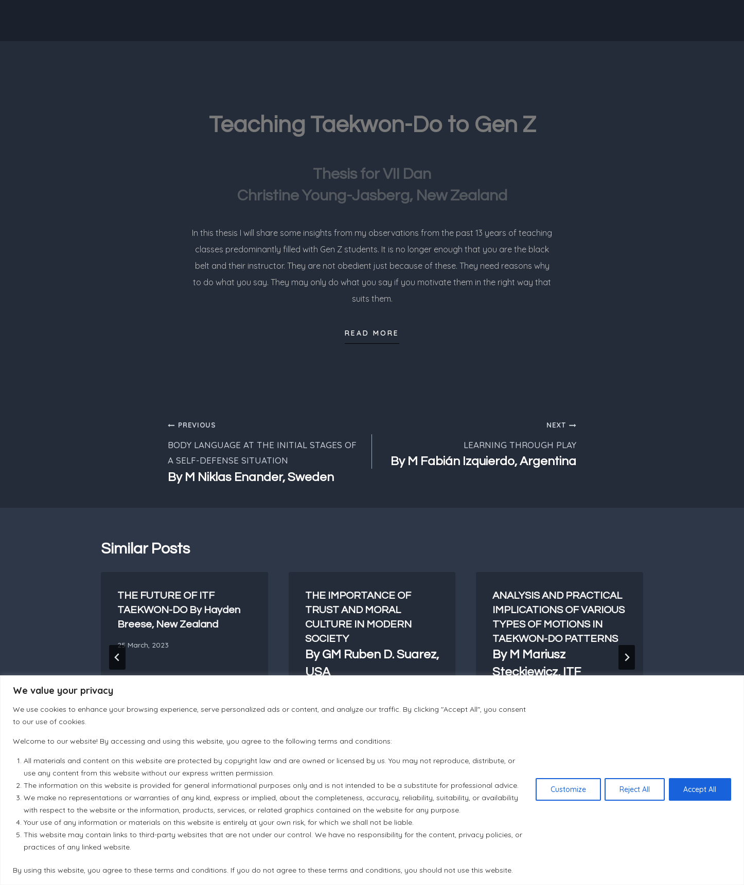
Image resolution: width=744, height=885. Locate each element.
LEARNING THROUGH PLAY (478, 443)
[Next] (626, 657)
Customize (567, 789)
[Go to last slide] (117, 657)
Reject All (634, 789)
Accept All (699, 789)
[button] (372, 336)
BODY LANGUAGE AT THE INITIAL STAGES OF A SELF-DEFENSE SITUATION (265, 451)
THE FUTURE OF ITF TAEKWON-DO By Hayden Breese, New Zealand (178, 610)
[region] (372, 780)
